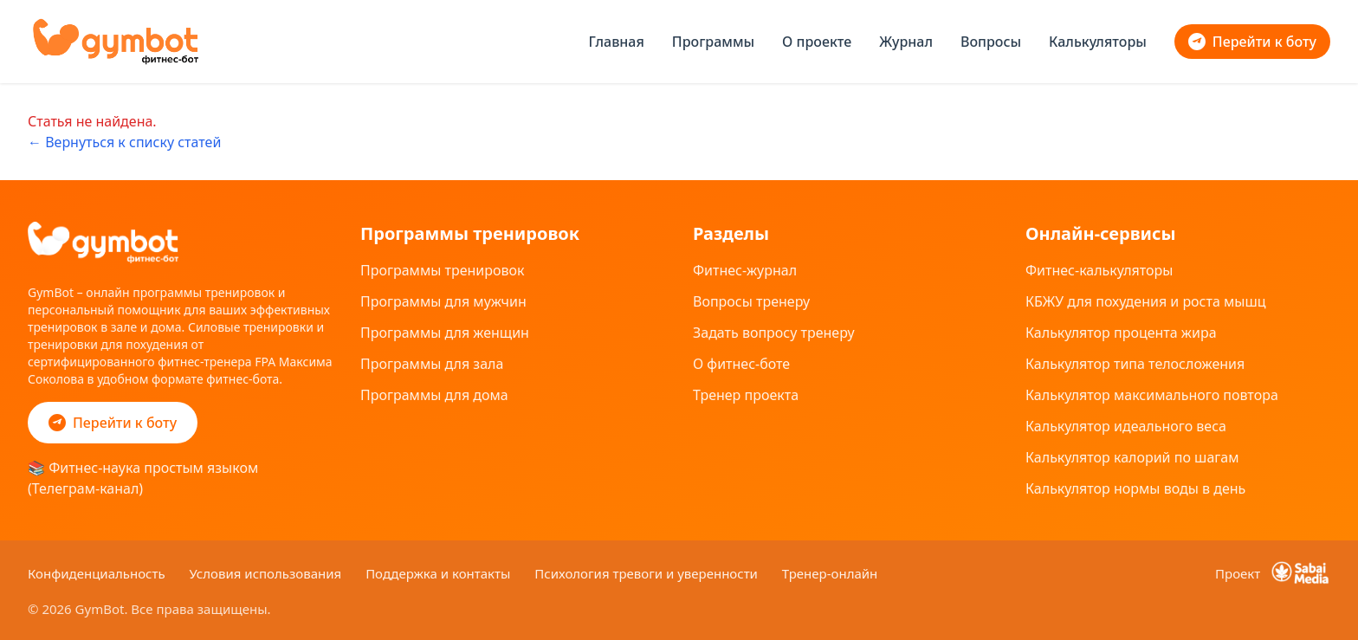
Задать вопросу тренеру (774, 332)
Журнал (906, 41)
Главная (616, 41)
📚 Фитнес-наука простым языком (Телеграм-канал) (143, 478)
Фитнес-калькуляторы (1099, 270)
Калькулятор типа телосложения (1135, 363)
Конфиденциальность (98, 573)
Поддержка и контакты (439, 573)
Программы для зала (431, 363)
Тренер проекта (746, 394)
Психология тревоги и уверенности (647, 573)
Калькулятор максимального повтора (1151, 394)
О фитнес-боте (741, 363)
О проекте (816, 41)
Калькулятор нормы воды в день (1135, 488)
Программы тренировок (442, 270)
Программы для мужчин (443, 301)
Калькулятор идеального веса (1125, 426)
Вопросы (990, 41)
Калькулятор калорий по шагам (1131, 457)
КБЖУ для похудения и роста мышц (1145, 301)
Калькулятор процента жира (1121, 332)
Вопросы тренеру (751, 301)
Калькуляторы (1098, 41)
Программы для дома (434, 394)
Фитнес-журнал (745, 270)
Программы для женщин (444, 332)
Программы (713, 41)
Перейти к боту (1252, 41)
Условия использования (268, 573)
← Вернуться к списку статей (124, 142)
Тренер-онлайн (830, 573)
